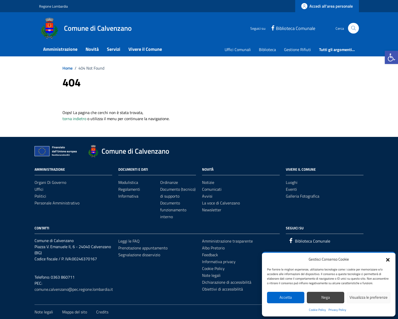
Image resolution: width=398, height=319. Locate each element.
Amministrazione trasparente (227, 241)
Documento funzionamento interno (173, 210)
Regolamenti (129, 189)
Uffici (39, 189)
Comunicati (212, 189)
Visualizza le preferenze (369, 297)
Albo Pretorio (213, 248)
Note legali (211, 275)
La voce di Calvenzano (221, 203)
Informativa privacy (219, 262)
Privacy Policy (337, 309)
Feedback (210, 255)
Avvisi (207, 196)
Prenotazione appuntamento (143, 248)
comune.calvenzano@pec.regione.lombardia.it (74, 289)
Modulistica (128, 182)
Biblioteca (267, 49)
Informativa (128, 196)
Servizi (113, 49)
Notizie (208, 182)
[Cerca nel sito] (353, 28)
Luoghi (291, 182)
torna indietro (74, 119)
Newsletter (211, 210)
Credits (102, 312)
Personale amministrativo (57, 203)
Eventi (291, 189)
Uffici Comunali (238, 49)
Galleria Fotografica (302, 196)
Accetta (285, 297)
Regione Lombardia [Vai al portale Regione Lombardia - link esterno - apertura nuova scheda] (53, 6)
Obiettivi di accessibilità (222, 289)
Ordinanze (169, 182)
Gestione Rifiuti (297, 49)
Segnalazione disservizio (139, 255)
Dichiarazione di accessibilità (226, 282)
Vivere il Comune (145, 49)
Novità (92, 49)
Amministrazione (60, 49)
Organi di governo (50, 182)
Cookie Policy (317, 309)
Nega (325, 297)
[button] (391, 57)
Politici (40, 196)
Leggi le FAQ (129, 241)
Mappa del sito (74, 312)
